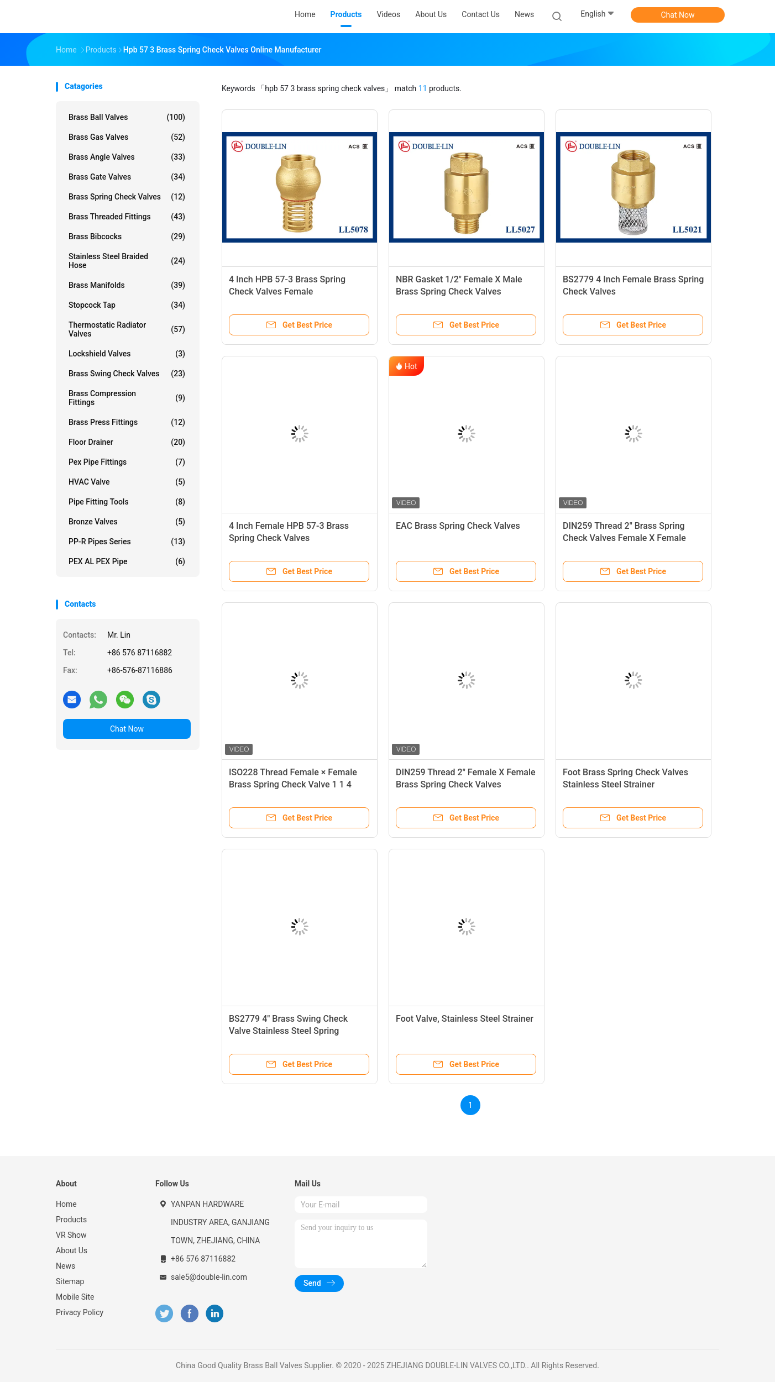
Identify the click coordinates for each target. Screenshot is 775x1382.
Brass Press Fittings (127, 422)
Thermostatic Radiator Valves (127, 329)
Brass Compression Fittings (127, 398)
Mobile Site (75, 1296)
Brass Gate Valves (127, 176)
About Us (71, 1250)
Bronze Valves (127, 521)
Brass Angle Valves (127, 156)
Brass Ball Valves (127, 117)
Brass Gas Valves (127, 137)
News (65, 1266)
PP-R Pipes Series (127, 541)
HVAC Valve (127, 481)
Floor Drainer (127, 442)
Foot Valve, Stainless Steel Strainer (464, 1018)
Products (71, 1219)
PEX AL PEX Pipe (127, 561)
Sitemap (70, 1281)
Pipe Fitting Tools (127, 501)
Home (66, 1204)
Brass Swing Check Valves (127, 373)
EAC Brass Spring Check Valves (458, 526)
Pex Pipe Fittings (127, 461)
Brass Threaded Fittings (127, 216)
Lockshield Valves (127, 353)
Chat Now (678, 14)
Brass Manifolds (127, 285)
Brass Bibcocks (127, 236)
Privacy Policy (79, 1312)
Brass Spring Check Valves (127, 196)
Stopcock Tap (127, 305)
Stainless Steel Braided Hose (127, 261)
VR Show (71, 1235)
